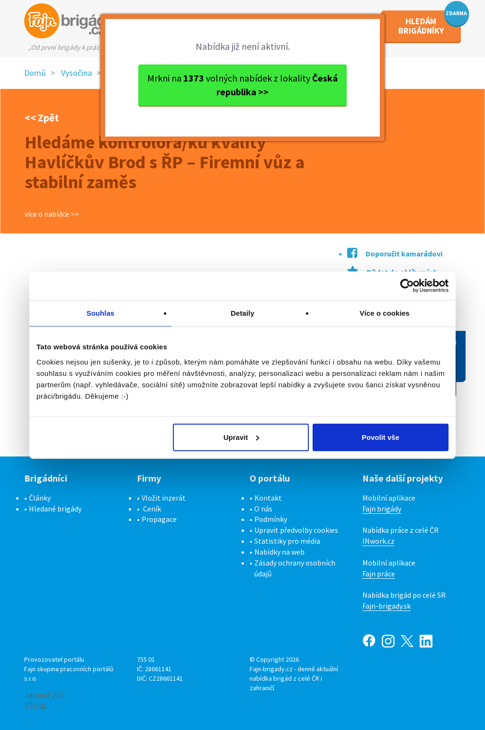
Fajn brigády (381, 508)
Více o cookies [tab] (384, 313)
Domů (35, 72)
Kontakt (268, 497)
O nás (263, 508)
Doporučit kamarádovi (394, 253)
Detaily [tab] (242, 313)
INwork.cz (378, 541)
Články (40, 497)
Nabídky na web (279, 552)
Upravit (242, 437)
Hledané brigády (55, 508)
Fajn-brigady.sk (386, 606)
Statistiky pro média (287, 541)
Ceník (152, 508)
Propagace (159, 519)
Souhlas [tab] (100, 313)
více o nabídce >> (52, 214)
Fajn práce (378, 573)
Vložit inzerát (164, 497)
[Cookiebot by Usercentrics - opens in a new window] (407, 286)
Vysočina (76, 72)
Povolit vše (380, 437)
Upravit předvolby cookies (296, 530)
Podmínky (270, 519)
